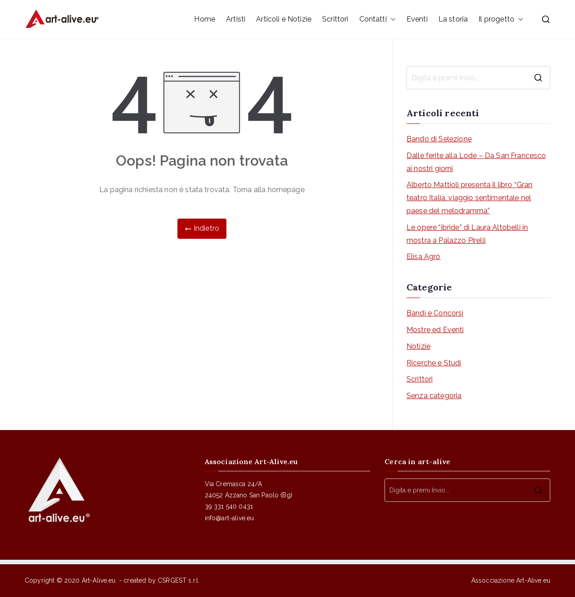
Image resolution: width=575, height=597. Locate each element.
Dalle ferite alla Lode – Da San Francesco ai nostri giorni (476, 162)
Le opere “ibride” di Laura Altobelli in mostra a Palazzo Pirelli (467, 234)
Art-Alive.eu (99, 580)
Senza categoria (434, 395)
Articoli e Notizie (283, 19)
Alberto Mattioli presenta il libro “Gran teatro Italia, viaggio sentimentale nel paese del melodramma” (469, 197)
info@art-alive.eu (229, 518)
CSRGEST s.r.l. (178, 580)
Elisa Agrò (424, 256)
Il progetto (500, 19)
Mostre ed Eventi (435, 329)
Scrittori (335, 19)
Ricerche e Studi (434, 363)
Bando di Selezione (439, 139)
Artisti (235, 19)
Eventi (417, 19)
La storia (453, 19)
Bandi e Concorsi (435, 313)
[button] (391, 19)
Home (204, 19)
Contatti (377, 19)
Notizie (418, 346)
